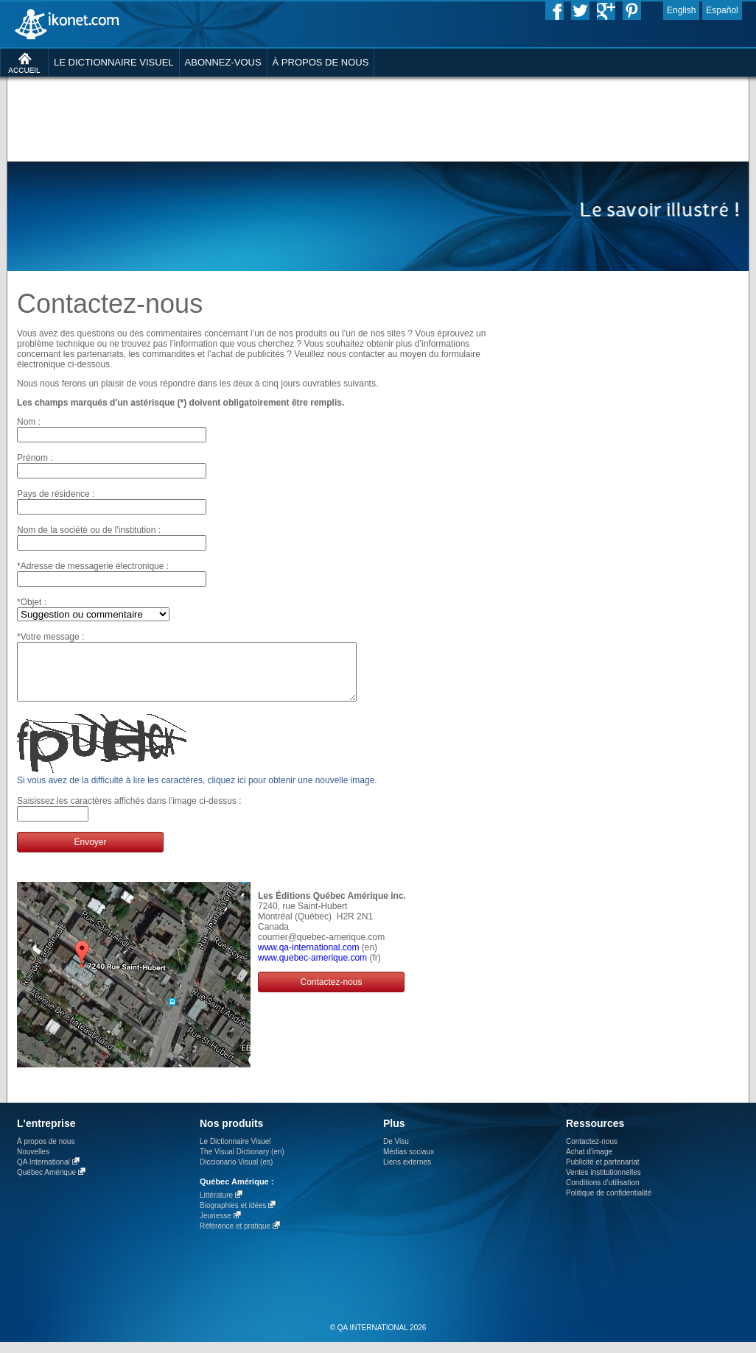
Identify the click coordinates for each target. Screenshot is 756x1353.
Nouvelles (33, 1163)
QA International (43, 1173)
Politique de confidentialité (608, 1204)
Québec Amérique (46, 1183)
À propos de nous (45, 1152)
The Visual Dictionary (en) (242, 1163)
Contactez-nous (331, 993)
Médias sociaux (408, 1163)
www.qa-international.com (308, 958)
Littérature (216, 1206)
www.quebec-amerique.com (312, 969)
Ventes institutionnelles (603, 1183)
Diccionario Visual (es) (236, 1173)
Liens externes (407, 1173)
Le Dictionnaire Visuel (235, 1152)
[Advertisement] (199, 107)
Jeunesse (215, 1227)
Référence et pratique (235, 1237)
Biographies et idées (233, 1216)
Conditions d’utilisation (603, 1194)
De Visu (396, 1152)
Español (722, 10)
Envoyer (90, 853)
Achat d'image (589, 1163)
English (681, 10)
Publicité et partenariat (603, 1173)
